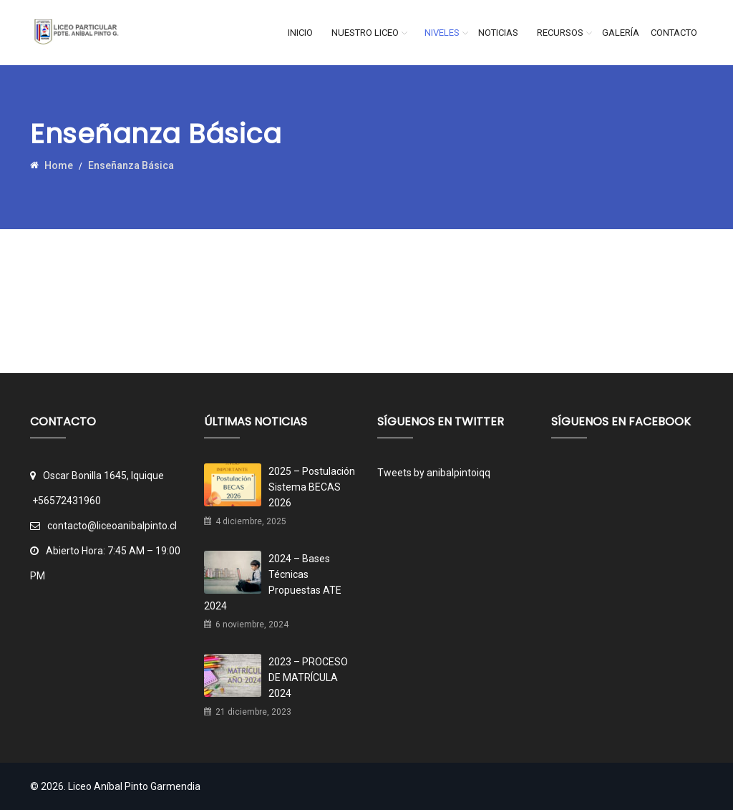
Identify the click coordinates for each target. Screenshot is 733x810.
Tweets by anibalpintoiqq (433, 472)
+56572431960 (66, 500)
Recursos (560, 32)
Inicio (300, 32)
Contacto (674, 32)
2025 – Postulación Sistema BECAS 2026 (311, 487)
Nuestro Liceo (365, 32)
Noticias (498, 32)
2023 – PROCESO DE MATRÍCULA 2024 (308, 677)
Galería (620, 32)
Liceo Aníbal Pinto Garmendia (134, 786)
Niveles (442, 32)
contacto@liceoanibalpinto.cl (103, 525)
